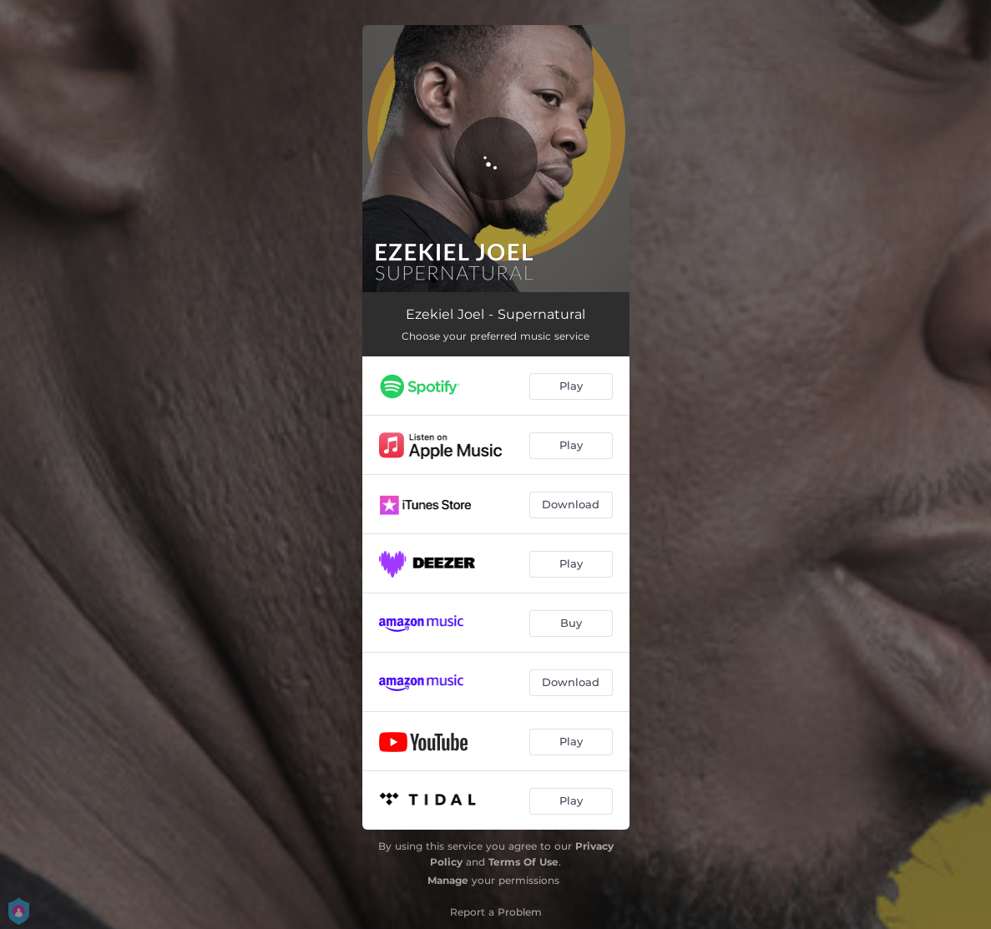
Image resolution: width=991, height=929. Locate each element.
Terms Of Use (523, 862)
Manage (447, 880)
